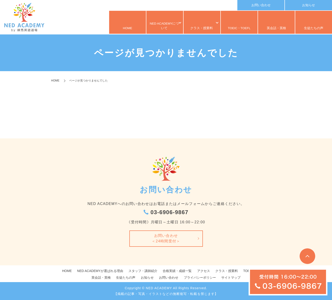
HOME (127, 28)
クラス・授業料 (200, 28)
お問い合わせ (261, 5)
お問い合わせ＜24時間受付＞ (166, 238)
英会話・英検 (276, 28)
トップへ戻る (307, 256)
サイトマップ (231, 277)
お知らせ (308, 5)
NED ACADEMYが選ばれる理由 (100, 271)
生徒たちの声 (313, 28)
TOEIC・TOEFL (239, 28)
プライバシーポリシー (200, 277)
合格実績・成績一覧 (177, 271)
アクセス (203, 271)
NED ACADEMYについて (162, 28)
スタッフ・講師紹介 (142, 271)
